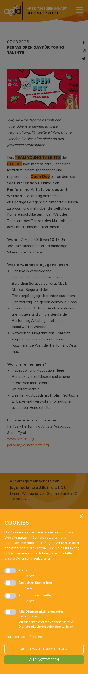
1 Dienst (26, 576)
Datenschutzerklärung (33, 558)
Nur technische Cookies (24, 637)
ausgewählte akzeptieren (44, 649)
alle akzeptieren (44, 660)
